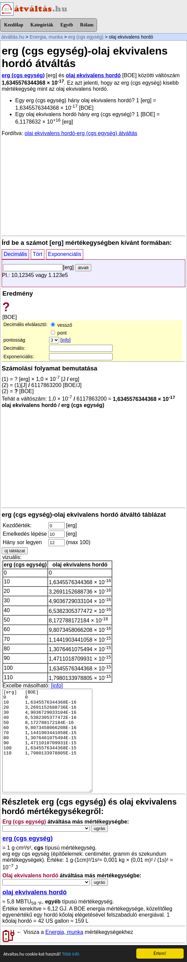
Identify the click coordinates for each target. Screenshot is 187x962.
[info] (66, 340)
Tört (37, 254)
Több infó (70, 954)
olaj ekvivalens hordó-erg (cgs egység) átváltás (81, 133)
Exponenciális (64, 254)
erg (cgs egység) (85, 37)
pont (59, 333)
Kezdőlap (13, 24)
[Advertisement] (93, 185)
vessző (61, 325)
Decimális (15, 254)
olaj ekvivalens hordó (93, 75)
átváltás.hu (12, 37)
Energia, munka (46, 37)
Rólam (87, 24)
